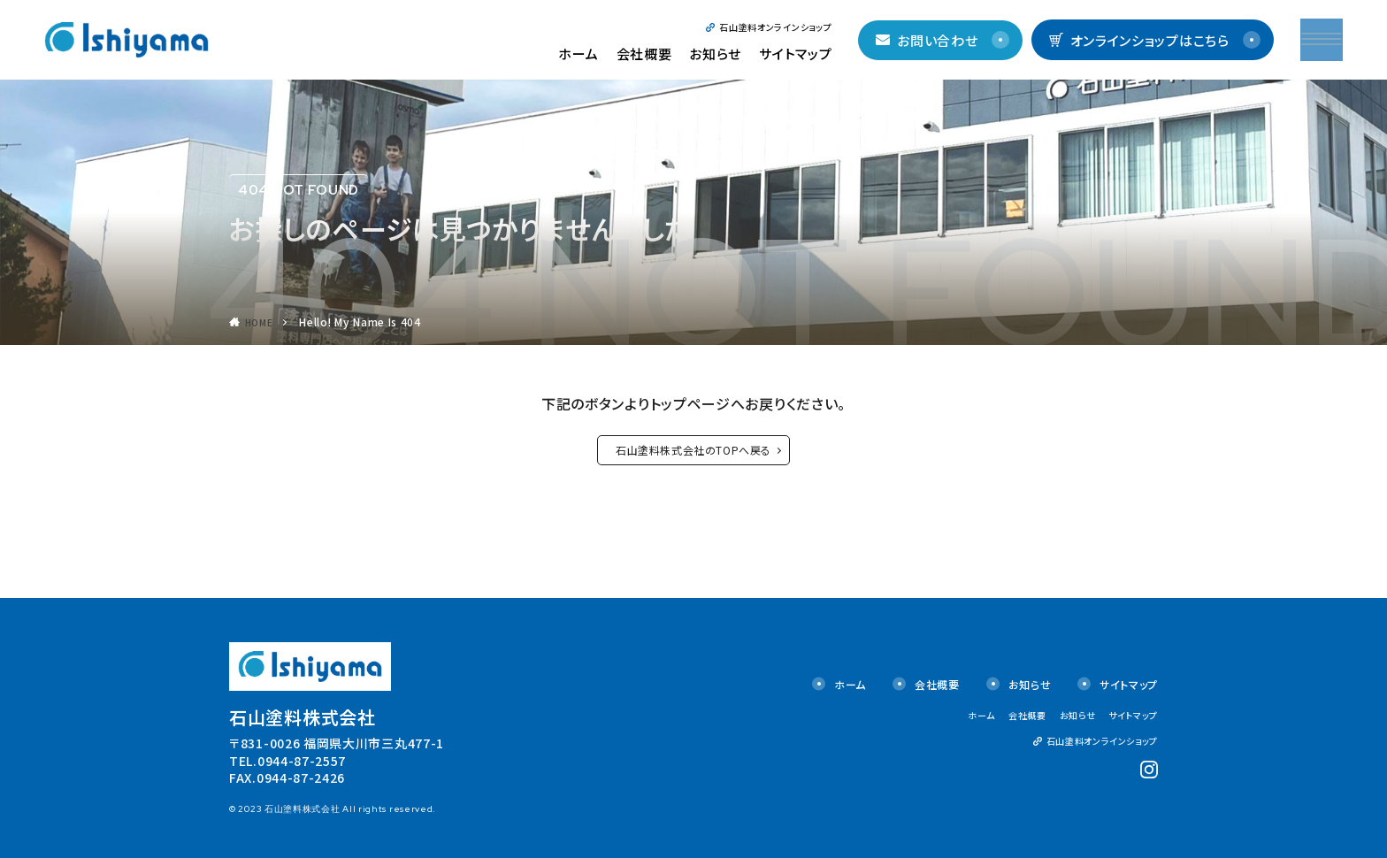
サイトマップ (798, 53)
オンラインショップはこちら (1142, 40)
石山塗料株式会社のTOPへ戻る (693, 449)
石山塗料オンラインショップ (779, 27)
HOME (261, 321)
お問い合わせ (930, 40)
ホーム (582, 53)
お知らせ (719, 53)
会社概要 (647, 53)
